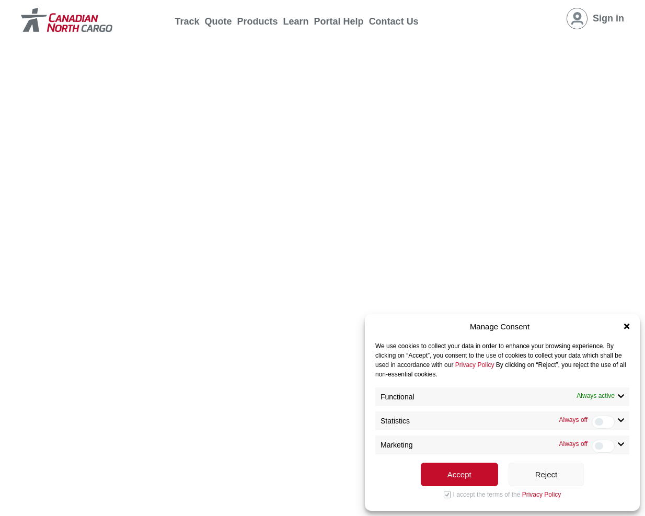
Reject (546, 474)
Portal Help (339, 21)
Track (187, 21)
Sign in (608, 18)
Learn (296, 21)
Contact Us (394, 21)
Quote (218, 21)
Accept (459, 474)
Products (257, 21)
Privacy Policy (474, 365)
